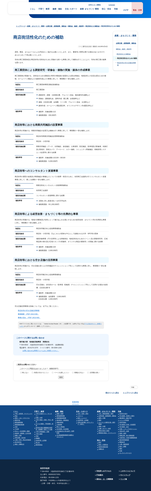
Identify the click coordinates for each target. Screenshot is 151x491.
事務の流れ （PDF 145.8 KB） (30, 318)
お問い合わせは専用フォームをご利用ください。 (41, 351)
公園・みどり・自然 (105, 420)
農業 (100, 412)
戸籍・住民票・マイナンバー (23, 405)
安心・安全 (106, 9)
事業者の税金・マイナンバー (107, 425)
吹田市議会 (122, 414)
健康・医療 (60, 405)
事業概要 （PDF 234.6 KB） (29, 314)
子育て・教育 (44, 9)
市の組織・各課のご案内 (126, 408)
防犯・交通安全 (103, 436)
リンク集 (123, 471)
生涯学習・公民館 (41, 432)
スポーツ (80, 408)
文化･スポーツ (71, 9)
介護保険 (59, 416)
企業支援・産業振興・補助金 (56, 26)
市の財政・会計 (124, 418)
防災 (100, 434)
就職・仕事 (18, 427)
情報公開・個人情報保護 (126, 427)
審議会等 (122, 434)
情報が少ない (79, 372)
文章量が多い (95, 372)
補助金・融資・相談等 (76, 26)
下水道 (17, 421)
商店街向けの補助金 (92, 26)
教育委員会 (39, 436)
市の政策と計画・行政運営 (127, 416)
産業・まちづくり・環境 (35, 26)
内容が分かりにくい (41, 372)
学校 (37, 428)
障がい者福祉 (61, 418)
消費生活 (101, 441)
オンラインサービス (125, 445)
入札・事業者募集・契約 (106, 405)
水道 (16, 418)
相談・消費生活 (19, 436)
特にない (25, 372)
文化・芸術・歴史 (83, 405)
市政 (116, 9)
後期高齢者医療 (19, 416)
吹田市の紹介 (123, 405)
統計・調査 (122, 438)
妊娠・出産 (39, 409)
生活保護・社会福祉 (63, 421)
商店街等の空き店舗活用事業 (28, 310)
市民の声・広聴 (124, 423)
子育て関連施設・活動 (42, 423)
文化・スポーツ (82, 403)
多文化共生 (18, 434)
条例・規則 (122, 425)
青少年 (38, 434)
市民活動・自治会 (20, 429)
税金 (16, 408)
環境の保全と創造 (104, 422)
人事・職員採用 (124, 436)
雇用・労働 (102, 410)
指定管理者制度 (124, 432)
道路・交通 (102, 418)
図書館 (38, 430)
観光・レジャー (82, 410)
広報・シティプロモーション (128, 421)
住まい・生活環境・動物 (22, 423)
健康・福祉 (57, 9)
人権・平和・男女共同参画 (23, 432)
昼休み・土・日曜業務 (104, 471)
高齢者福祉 (60, 414)
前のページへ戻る (112, 393)
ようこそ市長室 (124, 412)
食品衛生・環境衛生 (63, 412)
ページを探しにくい (61, 372)
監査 (120, 442)
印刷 (132, 387)
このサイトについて (127, 463)
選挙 (120, 440)
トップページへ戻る (130, 393)
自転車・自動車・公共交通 (23, 425)
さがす (126, 10)
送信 (61, 377)
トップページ (20, 26)
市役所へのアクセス (103, 463)
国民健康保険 (19, 414)
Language (112, 5)
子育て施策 (39, 426)
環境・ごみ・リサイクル (22, 410)
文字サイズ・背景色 (94, 5)
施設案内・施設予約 (125, 410)
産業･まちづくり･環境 (89, 9)
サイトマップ (125, 467)
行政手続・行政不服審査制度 (128, 429)
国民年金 (17, 412)
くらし (32, 9)
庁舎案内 (99, 467)
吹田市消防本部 (103, 439)
